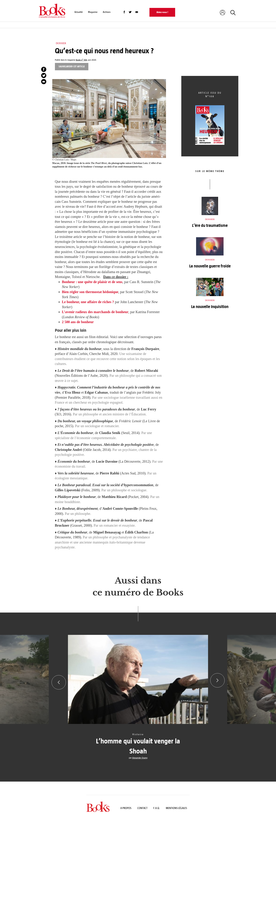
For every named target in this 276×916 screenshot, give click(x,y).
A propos (125, 808)
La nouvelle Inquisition (209, 306)
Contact (142, 808)
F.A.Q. (156, 808)
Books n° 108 (81, 60)
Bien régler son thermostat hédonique (90, 292)
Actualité (78, 12)
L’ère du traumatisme (210, 225)
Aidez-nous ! (162, 12)
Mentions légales (176, 808)
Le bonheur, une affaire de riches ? (88, 302)
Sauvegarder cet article (72, 66)
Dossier (61, 43)
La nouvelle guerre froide (210, 266)
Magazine (93, 12)
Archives (107, 12)
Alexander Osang (139, 758)
